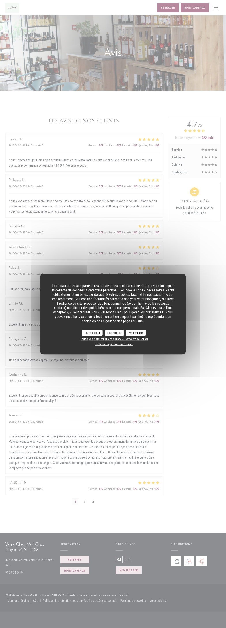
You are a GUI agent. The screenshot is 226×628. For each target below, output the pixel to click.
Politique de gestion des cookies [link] (114, 344)
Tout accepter (92, 332)
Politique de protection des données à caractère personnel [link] (114, 339)
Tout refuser (114, 332)
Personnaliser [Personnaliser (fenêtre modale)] (135, 332)
